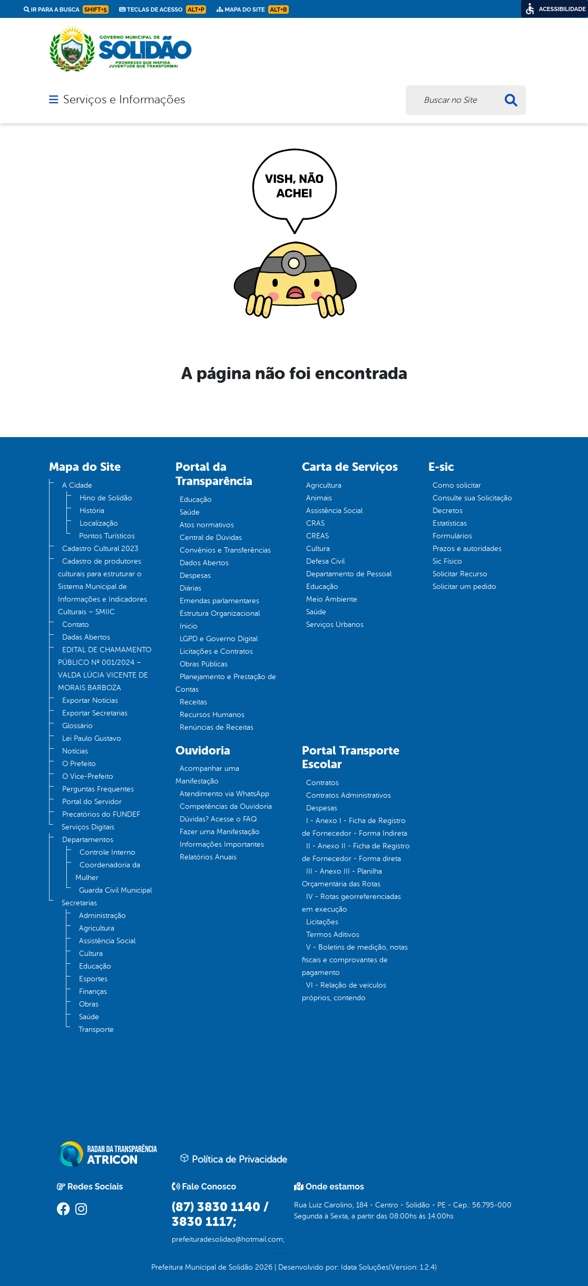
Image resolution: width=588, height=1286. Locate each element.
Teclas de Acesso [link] (162, 9)
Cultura (91, 954)
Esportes (93, 979)
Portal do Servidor (92, 802)
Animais (319, 498)
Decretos (448, 511)
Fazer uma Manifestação (220, 832)
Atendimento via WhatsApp (224, 794)
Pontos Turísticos (107, 536)
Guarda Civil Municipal (115, 890)
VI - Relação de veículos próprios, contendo (344, 991)
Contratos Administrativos (348, 795)
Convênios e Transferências (225, 550)
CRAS (315, 523)
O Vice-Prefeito (87, 776)
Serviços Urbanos (335, 625)
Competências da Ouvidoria (226, 806)
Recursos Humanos (212, 715)
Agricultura (96, 928)
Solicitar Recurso (460, 574)
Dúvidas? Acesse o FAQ (218, 819)
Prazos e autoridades (467, 549)
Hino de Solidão (106, 498)
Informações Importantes (222, 844)
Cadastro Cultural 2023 (100, 549)
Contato (75, 625)
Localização (99, 523)
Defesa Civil (325, 561)
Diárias (190, 588)
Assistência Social (107, 941)
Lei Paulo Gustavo (91, 738)
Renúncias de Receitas (216, 727)
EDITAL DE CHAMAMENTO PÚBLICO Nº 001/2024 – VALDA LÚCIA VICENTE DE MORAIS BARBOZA (104, 669)
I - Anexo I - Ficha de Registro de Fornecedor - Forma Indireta (354, 827)
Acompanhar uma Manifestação (207, 775)
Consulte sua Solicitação (472, 498)
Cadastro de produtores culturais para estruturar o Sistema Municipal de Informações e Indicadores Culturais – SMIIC (102, 586)
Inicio (189, 626)
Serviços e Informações (124, 99)
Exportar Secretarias (95, 713)
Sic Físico (447, 561)
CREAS (317, 536)
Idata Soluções (365, 1267)
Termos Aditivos (332, 935)
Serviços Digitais (88, 827)
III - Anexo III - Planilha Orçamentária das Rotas (342, 877)
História (92, 511)
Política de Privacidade (233, 1159)
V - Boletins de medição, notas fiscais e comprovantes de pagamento (355, 959)
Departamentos (87, 840)
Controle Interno (107, 852)
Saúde (89, 1017)
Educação (95, 966)
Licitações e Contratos (216, 651)
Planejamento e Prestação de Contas (225, 683)
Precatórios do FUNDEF (101, 814)
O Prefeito (79, 764)
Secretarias (79, 903)
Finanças (93, 991)
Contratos (322, 783)
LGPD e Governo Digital (219, 639)
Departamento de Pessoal (348, 574)
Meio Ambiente (331, 599)
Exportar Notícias (90, 700)
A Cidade (77, 485)
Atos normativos (207, 525)
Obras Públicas (204, 664)
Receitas (193, 702)
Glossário (77, 726)
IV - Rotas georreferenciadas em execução (351, 903)
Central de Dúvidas (211, 538)
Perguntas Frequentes (98, 789)
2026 (262, 1267)
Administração (102, 916)
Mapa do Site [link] (253, 9)
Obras (89, 1004)
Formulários (452, 536)
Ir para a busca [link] (66, 9)
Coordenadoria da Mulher (107, 871)
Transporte (96, 1029)
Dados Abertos (204, 563)
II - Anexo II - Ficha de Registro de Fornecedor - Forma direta (356, 852)
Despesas (195, 575)
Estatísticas (450, 523)
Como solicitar (457, 485)
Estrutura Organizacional (220, 613)
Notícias (75, 751)
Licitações (322, 922)
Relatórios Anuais (208, 857)
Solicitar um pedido (464, 587)
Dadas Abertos (86, 637)
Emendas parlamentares (219, 601)
